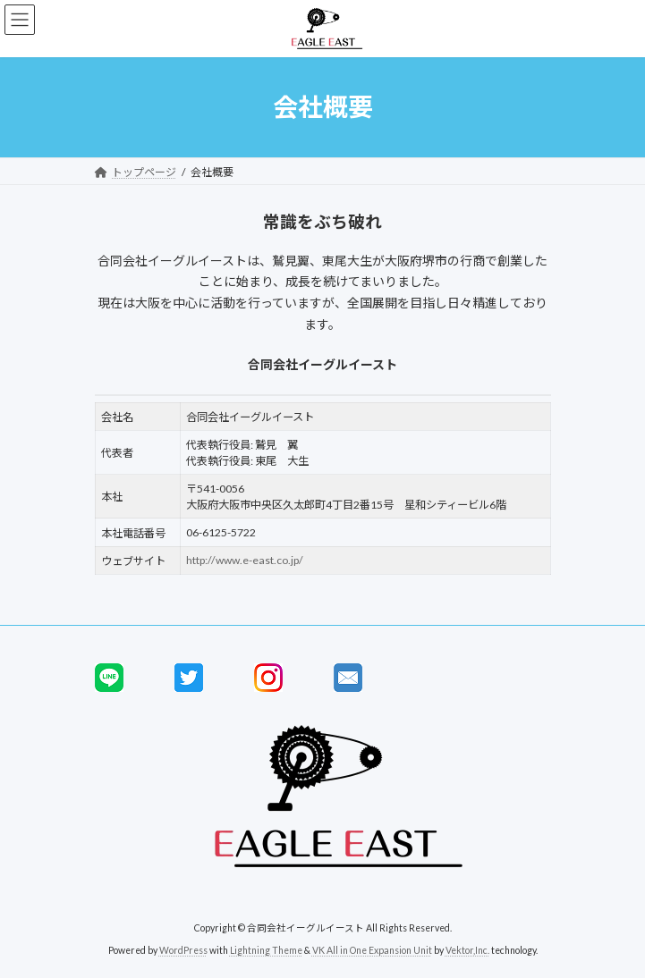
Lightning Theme (266, 950)
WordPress (183, 950)
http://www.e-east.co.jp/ (244, 560)
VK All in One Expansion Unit (372, 950)
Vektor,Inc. (467, 950)
